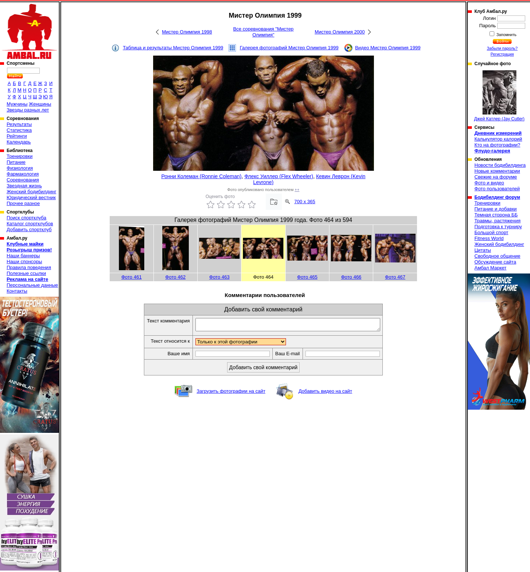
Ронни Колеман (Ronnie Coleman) (201, 176)
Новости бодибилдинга (500, 165)
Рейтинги (17, 136)
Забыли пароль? (502, 48)
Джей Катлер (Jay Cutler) (499, 95)
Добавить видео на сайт (325, 393)
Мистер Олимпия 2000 (340, 32)
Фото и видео (489, 183)
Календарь (19, 142)
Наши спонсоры (24, 261)
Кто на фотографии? (497, 145)
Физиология (20, 168)
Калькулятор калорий (498, 139)
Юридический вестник (31, 197)
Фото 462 (175, 277)
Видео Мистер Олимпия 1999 (388, 47)
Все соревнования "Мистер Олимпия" (263, 32)
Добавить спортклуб (29, 229)
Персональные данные (32, 285)
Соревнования (23, 180)
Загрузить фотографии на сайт (231, 393)
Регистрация (502, 54)
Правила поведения (29, 267)
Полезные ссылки (26, 273)
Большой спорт (491, 232)
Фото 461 (131, 277)
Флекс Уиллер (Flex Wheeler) (278, 176)
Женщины (40, 104)
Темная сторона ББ (496, 215)
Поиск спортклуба (26, 217)
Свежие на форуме (495, 177)
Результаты (19, 124)
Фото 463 (219, 277)
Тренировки (19, 156)
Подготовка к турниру (498, 226)
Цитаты (482, 250)
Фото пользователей (497, 188)
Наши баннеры (23, 255)
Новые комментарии (497, 171)
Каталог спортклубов (30, 223)
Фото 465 (307, 277)
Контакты (17, 291)
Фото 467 (395, 277)
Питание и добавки (495, 209)
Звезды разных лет (28, 110)
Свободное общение (497, 256)
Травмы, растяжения (497, 220)
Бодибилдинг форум (497, 197)
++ (297, 189)
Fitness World (489, 238)
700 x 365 (304, 201)
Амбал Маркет (490, 268)
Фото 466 (351, 277)
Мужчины (17, 104)
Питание (16, 162)
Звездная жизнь (24, 185)
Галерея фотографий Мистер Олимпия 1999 (289, 47)
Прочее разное (23, 203)
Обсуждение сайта (495, 262)
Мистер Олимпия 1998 (187, 32)
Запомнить (506, 34)
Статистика (19, 130)
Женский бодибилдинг (31, 191)
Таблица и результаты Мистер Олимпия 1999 (173, 47)
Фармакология (23, 174)
